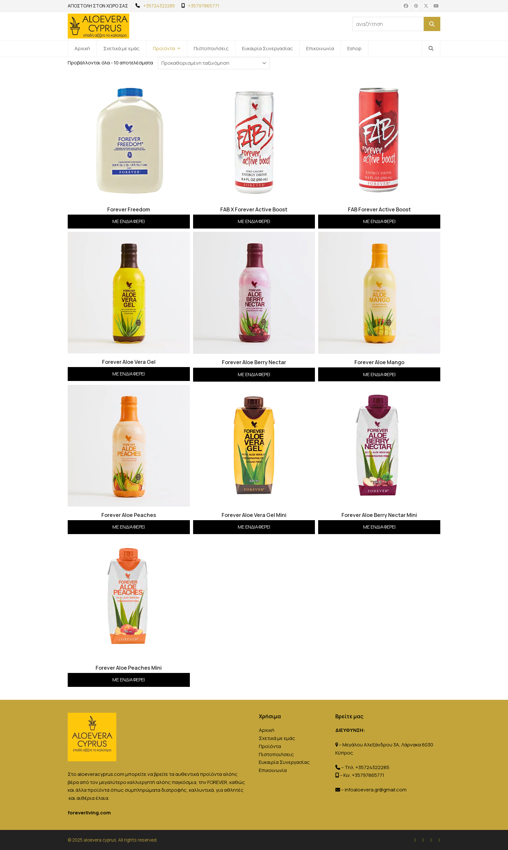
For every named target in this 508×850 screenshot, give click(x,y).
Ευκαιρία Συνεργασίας (284, 762)
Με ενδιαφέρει (128, 221)
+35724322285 (159, 6)
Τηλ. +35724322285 (367, 767)
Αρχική (266, 730)
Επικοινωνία (273, 770)
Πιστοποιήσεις (276, 754)
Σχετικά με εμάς (277, 738)
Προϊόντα (270, 746)
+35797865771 (203, 6)
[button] (431, 48)
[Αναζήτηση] (432, 24)
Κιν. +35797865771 (363, 775)
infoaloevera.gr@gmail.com (376, 789)
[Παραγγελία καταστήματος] (214, 63)
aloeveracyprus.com (100, 774)
